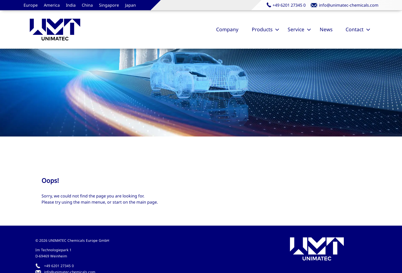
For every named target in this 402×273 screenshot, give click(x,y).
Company (227, 29)
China (87, 5)
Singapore (109, 5)
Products (262, 29)
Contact (355, 29)
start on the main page (135, 202)
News (326, 29)
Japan (130, 5)
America (52, 5)
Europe (31, 5)
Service (296, 29)
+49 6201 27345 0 (59, 265)
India (71, 5)
